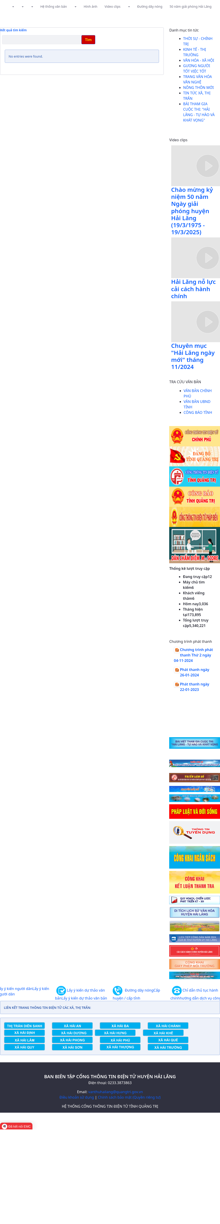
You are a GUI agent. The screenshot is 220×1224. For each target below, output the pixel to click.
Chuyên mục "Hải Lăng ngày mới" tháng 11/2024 (193, 356)
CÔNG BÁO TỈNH (198, 412)
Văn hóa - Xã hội (198, 60)
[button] (13, 6)
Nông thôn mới (198, 87)
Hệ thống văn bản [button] (53, 6)
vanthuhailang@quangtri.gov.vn (115, 1091)
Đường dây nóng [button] (149, 6)
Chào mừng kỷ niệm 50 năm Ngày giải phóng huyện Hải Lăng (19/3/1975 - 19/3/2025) (192, 210)
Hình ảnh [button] (90, 6)
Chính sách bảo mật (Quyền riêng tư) (129, 1097)
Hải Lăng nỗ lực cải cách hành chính (193, 289)
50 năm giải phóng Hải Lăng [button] (191, 6)
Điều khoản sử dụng (76, 1097)
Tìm (88, 39)
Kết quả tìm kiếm (13, 30)
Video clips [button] (112, 6)
